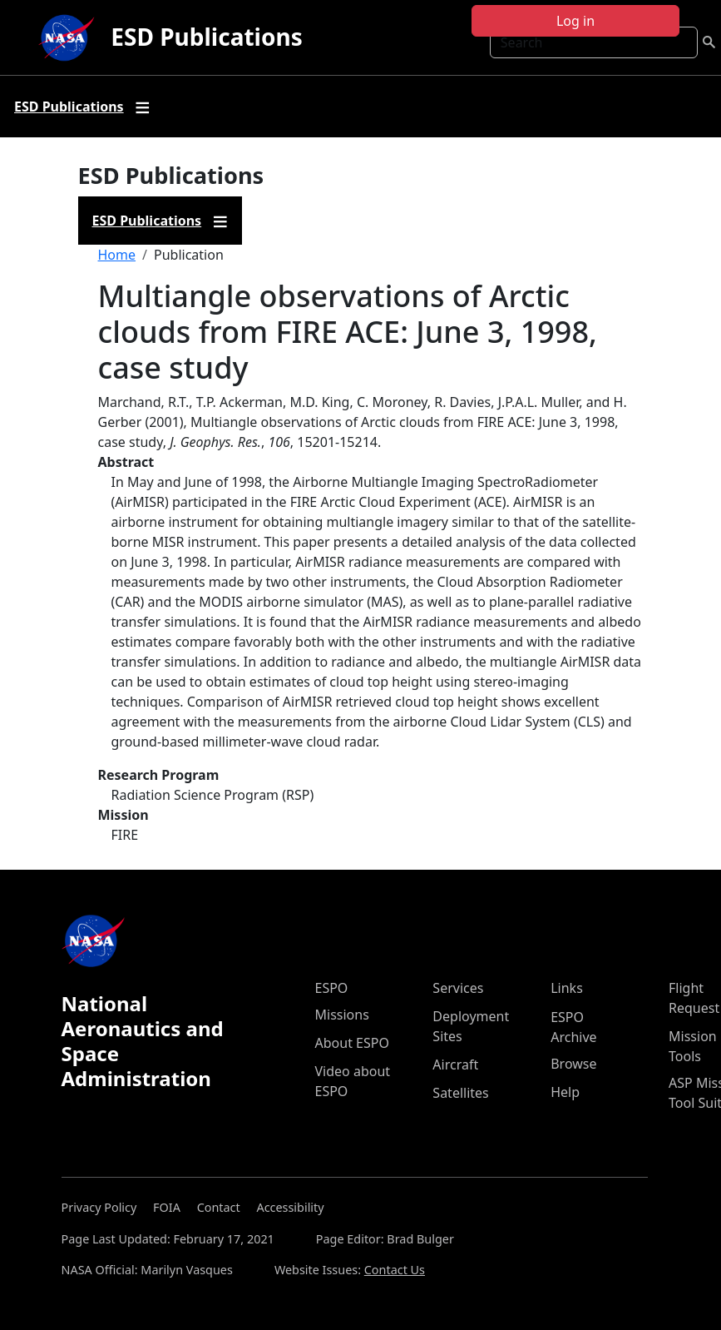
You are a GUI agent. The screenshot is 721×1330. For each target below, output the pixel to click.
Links (567, 988)
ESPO (331, 988)
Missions (342, 1014)
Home (117, 255)
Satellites (460, 1093)
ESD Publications (206, 36)
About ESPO (352, 1043)
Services (457, 988)
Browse (573, 1064)
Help (565, 1092)
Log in (575, 21)
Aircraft (455, 1064)
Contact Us (394, 1270)
